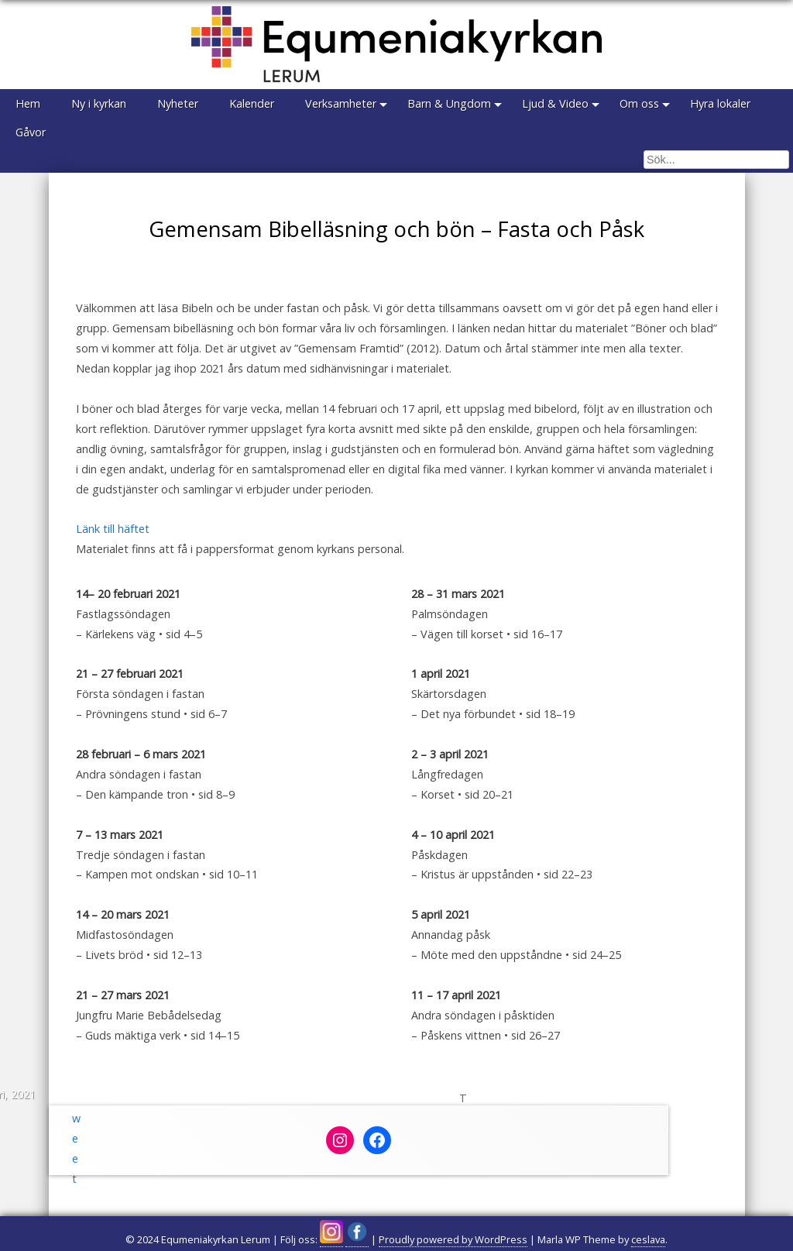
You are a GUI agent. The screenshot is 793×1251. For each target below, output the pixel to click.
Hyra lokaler (720, 103)
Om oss (639, 103)
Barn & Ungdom (449, 103)
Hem (27, 103)
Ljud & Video (555, 103)
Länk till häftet (112, 528)
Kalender (251, 103)
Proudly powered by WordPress (453, 1239)
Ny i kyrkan (98, 103)
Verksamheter (340, 103)
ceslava (648, 1239)
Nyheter (177, 103)
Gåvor (30, 132)
